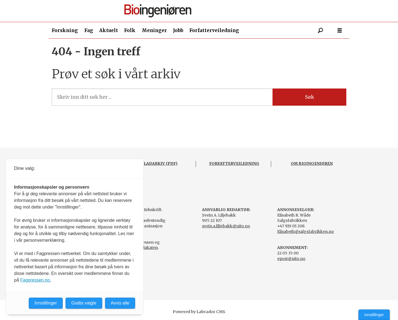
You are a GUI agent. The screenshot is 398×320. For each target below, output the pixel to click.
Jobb (178, 30)
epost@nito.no (291, 258)
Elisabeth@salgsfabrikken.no (305, 231)
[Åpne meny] (340, 30)
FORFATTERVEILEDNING (234, 163)
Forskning (65, 30)
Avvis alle (120, 303)
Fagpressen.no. (35, 280)
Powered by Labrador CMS (199, 311)
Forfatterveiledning (214, 30)
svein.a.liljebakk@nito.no (226, 225)
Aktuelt (108, 30)
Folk (129, 30)
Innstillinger (374, 315)
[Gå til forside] (201, 11)
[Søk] (320, 30)
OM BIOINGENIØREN (312, 163)
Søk (309, 97)
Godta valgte (83, 303)
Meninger (154, 30)
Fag (88, 30)
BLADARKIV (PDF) (159, 163)
